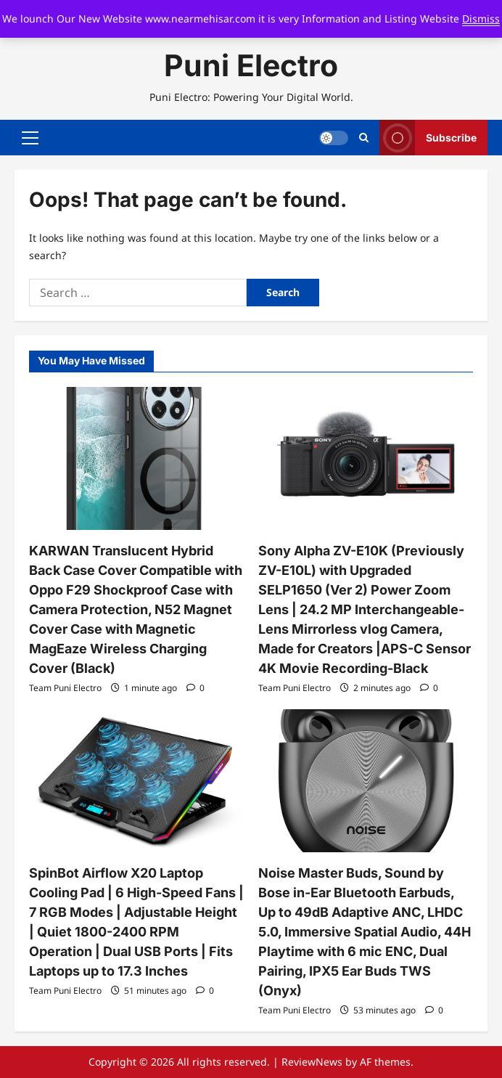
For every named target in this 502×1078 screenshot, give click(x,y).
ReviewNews (311, 1062)
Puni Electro (251, 65)
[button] (30, 138)
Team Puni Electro (65, 688)
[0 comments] (195, 688)
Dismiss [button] (481, 18)
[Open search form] (364, 138)
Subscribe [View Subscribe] (428, 137)
